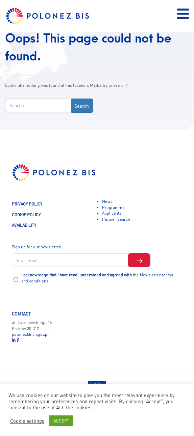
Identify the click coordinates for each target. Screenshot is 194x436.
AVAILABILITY (24, 225)
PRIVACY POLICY (27, 204)
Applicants (111, 213)
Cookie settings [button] (27, 421)
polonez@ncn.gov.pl (30, 334)
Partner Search (116, 219)
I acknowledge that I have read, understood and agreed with (97, 277)
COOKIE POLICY (26, 214)
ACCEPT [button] (61, 421)
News (107, 201)
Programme (113, 207)
